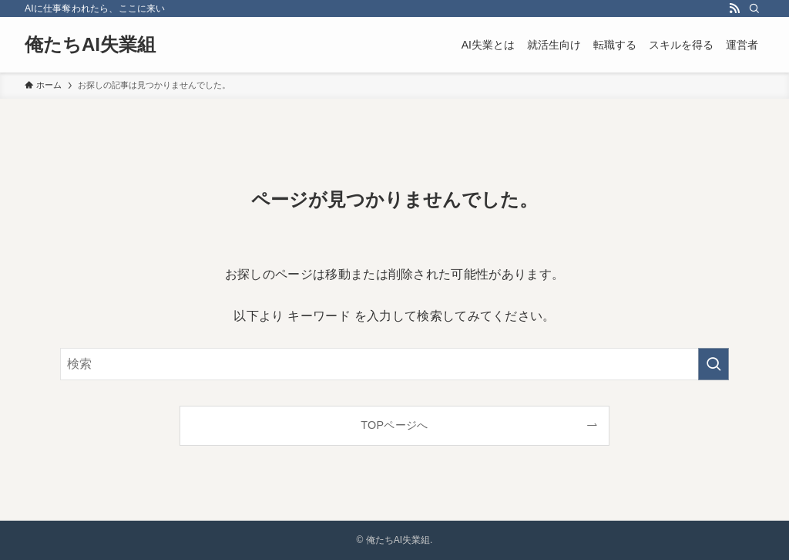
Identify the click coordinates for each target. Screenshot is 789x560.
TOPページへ (394, 425)
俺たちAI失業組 (90, 44)
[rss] (734, 8)
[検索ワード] (394, 364)
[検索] (754, 8)
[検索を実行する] (713, 364)
